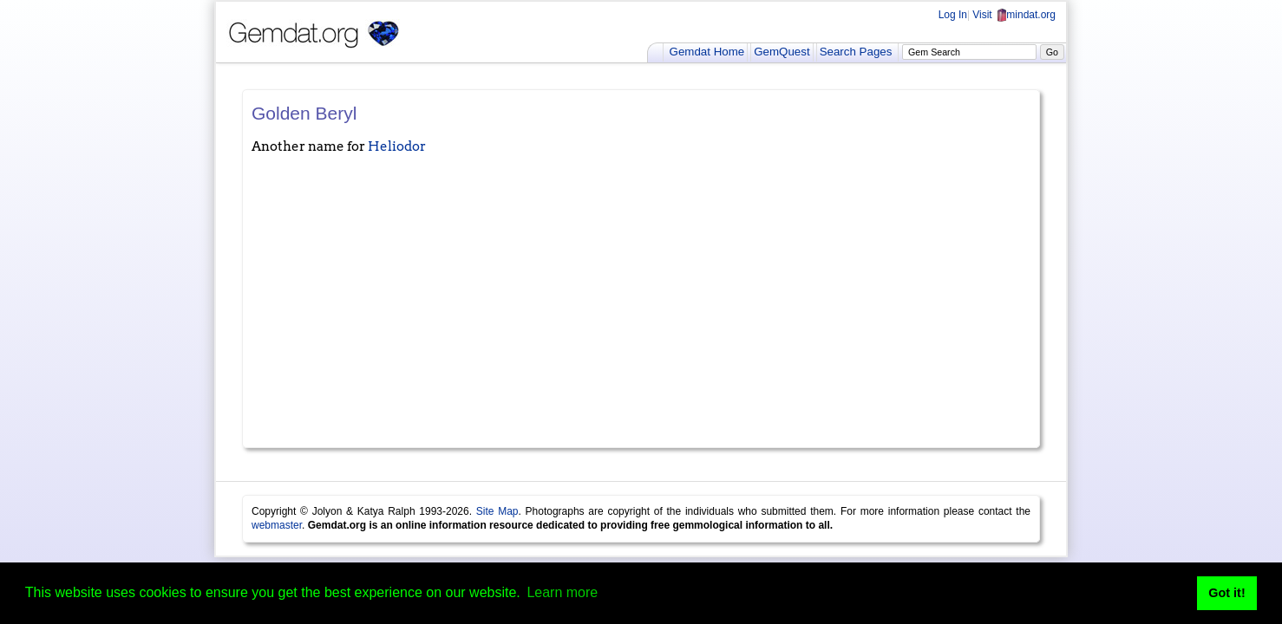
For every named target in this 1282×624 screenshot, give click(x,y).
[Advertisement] (641, 308)
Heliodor (397, 146)
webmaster (277, 525)
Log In (953, 15)
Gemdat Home (707, 51)
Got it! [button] (1226, 593)
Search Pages (856, 51)
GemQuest (781, 51)
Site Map (497, 511)
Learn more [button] (562, 592)
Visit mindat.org (1014, 15)
